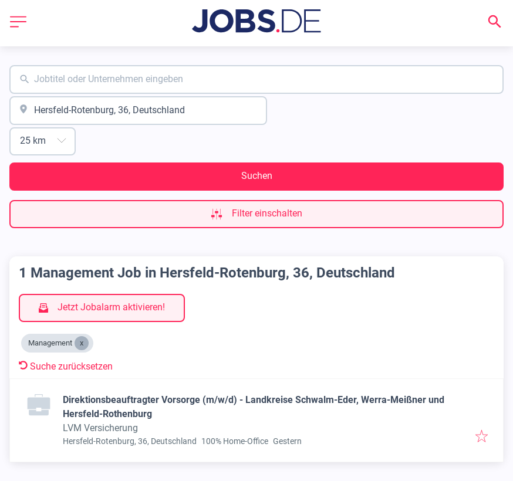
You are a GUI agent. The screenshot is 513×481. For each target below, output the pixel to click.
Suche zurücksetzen (66, 366)
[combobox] (256, 79)
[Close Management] (82, 343)
